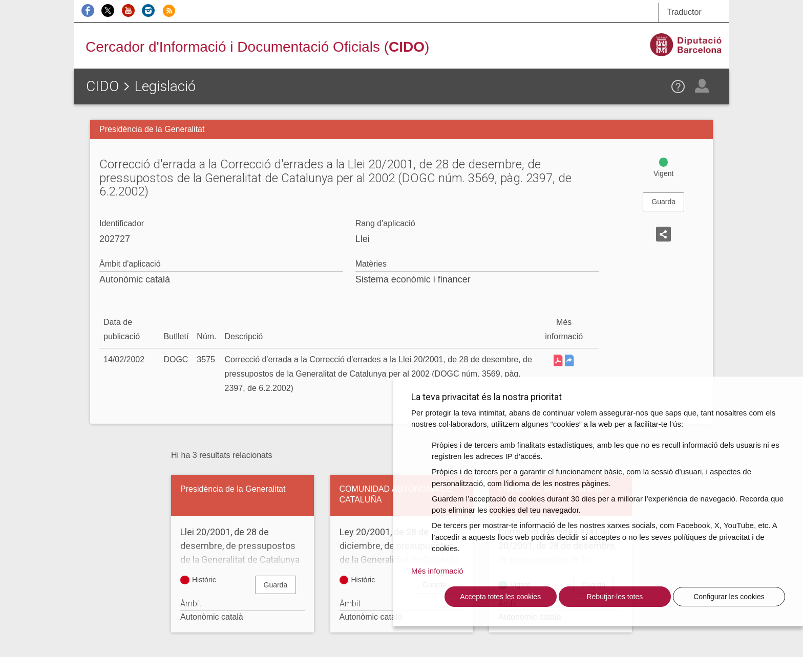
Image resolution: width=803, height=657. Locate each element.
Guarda (663, 202)
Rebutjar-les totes (614, 597)
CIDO (102, 86)
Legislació (165, 86)
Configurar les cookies (729, 597)
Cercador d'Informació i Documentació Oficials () (257, 47)
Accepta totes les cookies (500, 597)
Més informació (437, 570)
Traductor (684, 12)
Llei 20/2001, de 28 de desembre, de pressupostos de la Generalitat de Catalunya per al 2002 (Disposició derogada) (242, 560)
